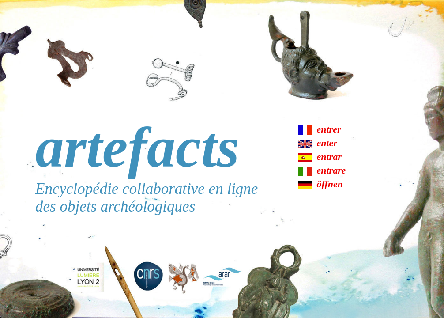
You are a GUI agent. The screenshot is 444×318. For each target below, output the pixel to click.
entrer (329, 129)
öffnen (330, 183)
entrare (331, 170)
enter (327, 142)
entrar (329, 156)
